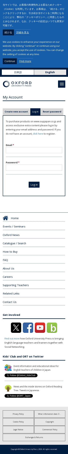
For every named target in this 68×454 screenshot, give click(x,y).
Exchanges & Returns (34, 437)
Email (10, 145)
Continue (10, 61)
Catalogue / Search (14, 243)
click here (38, 133)
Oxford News (11, 235)
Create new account (16, 111)
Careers (8, 277)
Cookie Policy (18, 421)
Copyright (50, 421)
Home (15, 218)
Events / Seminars (14, 226)
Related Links (11, 293)
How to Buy (10, 251)
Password (12, 162)
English (50, 72)
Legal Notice (18, 429)
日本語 (18, 72)
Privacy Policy (18, 414)
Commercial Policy (49, 429)
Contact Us (10, 302)
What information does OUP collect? (51, 414)
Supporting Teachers (16, 285)
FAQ (5, 260)
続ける (8, 32)
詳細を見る (22, 32)
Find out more (12, 338)
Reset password (52, 111)
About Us (8, 268)
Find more (25, 61)
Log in (36, 111)
